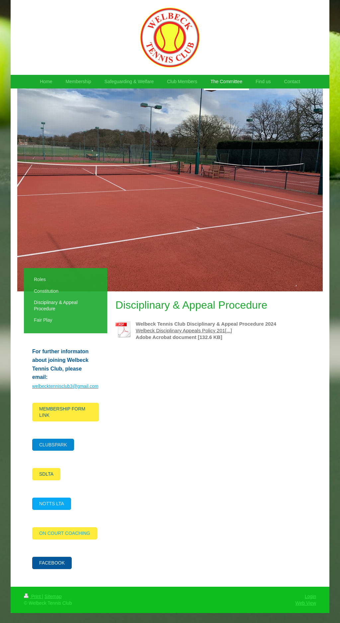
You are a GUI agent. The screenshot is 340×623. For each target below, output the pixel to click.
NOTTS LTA (51, 503)
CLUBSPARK (53, 444)
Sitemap (52, 596)
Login (310, 596)
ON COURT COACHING (64, 533)
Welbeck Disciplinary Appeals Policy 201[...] (184, 330)
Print (33, 596)
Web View (305, 603)
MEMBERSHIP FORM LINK (62, 412)
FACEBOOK (52, 562)
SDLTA (46, 474)
